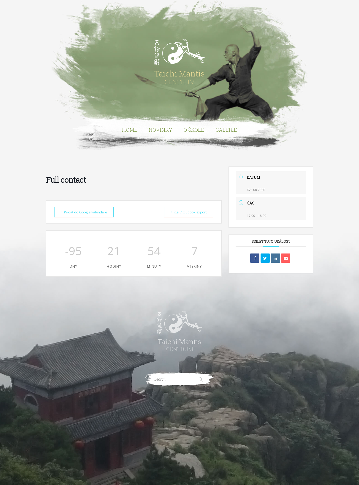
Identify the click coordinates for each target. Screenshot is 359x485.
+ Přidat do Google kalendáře (84, 212)
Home (129, 129)
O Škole (193, 129)
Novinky (160, 129)
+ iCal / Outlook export (189, 212)
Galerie (226, 129)
